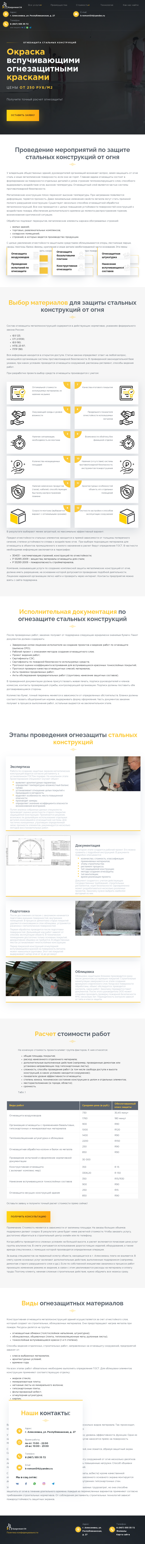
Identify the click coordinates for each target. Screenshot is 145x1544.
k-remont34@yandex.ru (39, 1469)
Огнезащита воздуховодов (20, 255)
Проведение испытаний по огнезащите (20, 267)
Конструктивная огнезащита (67, 267)
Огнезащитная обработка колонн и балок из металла (40, 1149)
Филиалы (121, 1531)
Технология (106, 5)
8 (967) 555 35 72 (19, 24)
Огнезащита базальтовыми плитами (66, 255)
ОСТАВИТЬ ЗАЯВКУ (23, 115)
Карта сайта (123, 1535)
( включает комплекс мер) (25, 1171)
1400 (85, 1135)
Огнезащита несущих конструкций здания (34, 1193)
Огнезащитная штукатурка (111, 255)
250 (84, 1147)
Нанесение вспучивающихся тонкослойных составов (40, 1182)
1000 (85, 1130)
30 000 (86, 1160)
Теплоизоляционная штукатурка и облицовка (36, 1138)
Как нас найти (130, 5)
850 (84, 1152)
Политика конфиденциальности (22, 1533)
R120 (117, 1130)
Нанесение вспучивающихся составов (113, 267)
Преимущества (59, 5)
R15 (117, 1190)
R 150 (118, 1173)
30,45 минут (121, 1113)
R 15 (117, 1167)
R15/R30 (119, 1179)
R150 (117, 1141)
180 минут (120, 1118)
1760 (85, 1118)
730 (84, 1113)
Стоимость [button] (82, 5)
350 (84, 1179)
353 (84, 1167)
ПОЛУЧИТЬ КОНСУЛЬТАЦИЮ (28, 1217)
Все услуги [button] (35, 5)
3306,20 (86, 1173)
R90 (117, 1124)
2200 (85, 1141)
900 (84, 1124)
